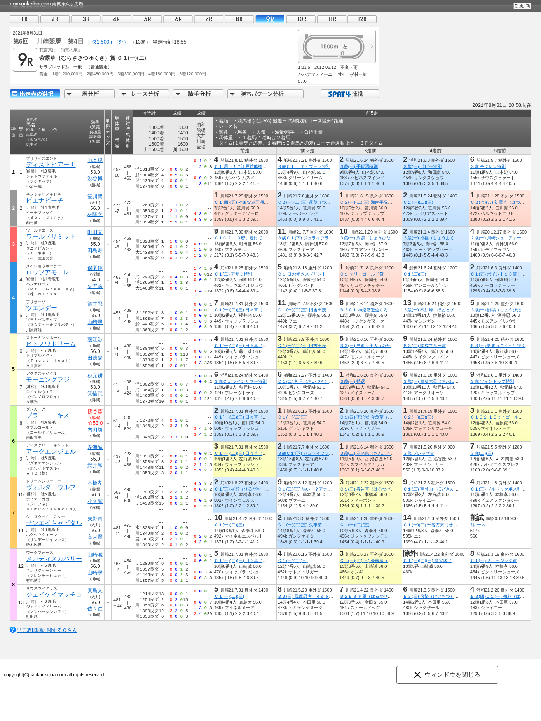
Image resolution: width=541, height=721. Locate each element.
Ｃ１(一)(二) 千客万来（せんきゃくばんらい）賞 (449, 524)
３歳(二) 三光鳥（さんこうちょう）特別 (377, 453)
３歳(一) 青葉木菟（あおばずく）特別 (439, 381)
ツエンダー (41, 308)
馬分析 (89, 93)
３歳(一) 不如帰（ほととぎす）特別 (437, 309)
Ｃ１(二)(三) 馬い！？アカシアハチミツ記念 (319, 489)
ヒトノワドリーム (51, 343)
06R (178, 19)
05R (147, 19)
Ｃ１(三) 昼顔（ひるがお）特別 (244, 489)
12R (362, 19)
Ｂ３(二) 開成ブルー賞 (424, 345)
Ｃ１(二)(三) (414, 274)
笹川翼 (95, 196)
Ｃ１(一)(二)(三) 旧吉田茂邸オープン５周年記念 (322, 309)
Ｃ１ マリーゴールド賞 (361, 274)
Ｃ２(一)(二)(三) (418, 202)
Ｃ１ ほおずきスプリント (301, 274)
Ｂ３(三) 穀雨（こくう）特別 (498, 345)
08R (239, 19)
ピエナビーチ (44, 200)
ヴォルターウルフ (51, 487)
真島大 (95, 591)
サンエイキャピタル (54, 523)
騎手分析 (198, 93)
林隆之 (95, 214)
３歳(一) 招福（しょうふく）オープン (439, 238)
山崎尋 (95, 322)
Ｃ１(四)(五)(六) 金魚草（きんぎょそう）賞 (380, 417)
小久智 (95, 501)
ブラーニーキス (48, 415)
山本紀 (95, 160)
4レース (477, 524)
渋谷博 (95, 179)
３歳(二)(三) (481, 453)
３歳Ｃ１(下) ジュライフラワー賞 (309, 238)
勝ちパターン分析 (265, 93)
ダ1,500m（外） (111, 42)
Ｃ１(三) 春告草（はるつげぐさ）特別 (375, 489)
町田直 (95, 232)
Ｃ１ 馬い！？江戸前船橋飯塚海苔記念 (251, 166)
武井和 (95, 465)
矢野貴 (95, 519)
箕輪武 (95, 393)
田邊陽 (95, 358)
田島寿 (95, 250)
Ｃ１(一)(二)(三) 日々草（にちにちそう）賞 (255, 309)
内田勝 (95, 430)
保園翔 (95, 268)
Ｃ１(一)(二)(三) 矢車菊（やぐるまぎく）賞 (318, 524)
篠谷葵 (95, 411)
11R (331, 19)
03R (86, 19)
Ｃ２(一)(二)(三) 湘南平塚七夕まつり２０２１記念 (387, 202)
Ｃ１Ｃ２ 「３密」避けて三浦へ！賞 (249, 238)
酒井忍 (95, 304)
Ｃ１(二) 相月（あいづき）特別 (307, 381)
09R (270, 19)
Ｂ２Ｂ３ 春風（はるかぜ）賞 (367, 596)
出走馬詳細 (35, 93)
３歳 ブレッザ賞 (418, 453)
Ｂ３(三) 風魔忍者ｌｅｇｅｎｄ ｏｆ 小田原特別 (326, 596)
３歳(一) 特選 (352, 381)
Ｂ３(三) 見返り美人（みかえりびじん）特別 (382, 345)
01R (24, 19)
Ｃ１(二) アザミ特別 (233, 274)
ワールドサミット (51, 236)
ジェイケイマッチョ (54, 594)
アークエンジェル (51, 451)
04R (116, 19)
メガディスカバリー (54, 558)
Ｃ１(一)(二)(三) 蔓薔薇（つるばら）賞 (376, 560)
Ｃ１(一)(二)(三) (292, 417)
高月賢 (95, 537)
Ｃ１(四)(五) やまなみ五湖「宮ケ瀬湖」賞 (254, 202)
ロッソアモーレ (48, 272)
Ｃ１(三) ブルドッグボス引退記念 (502, 489)
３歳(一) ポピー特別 (422, 166)
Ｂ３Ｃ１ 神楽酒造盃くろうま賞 (369, 309)
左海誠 (95, 447)
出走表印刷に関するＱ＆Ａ (47, 630)
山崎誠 (95, 555)
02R (55, 19)
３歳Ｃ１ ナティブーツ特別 (303, 166)
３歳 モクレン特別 (488, 166)
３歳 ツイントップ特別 (492, 381)
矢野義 (95, 286)
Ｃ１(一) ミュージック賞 (493, 560)
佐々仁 (95, 608)
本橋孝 (95, 483)
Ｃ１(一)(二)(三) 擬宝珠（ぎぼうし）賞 (440, 560)
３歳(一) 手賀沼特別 (358, 166)
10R (301, 19)
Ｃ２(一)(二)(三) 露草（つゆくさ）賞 (312, 202)
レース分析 (144, 93)
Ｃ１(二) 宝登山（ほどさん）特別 (435, 489)
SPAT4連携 (349, 93)
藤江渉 (95, 339)
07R (208, 19)
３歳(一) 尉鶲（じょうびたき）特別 (373, 238)
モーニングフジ (48, 379)
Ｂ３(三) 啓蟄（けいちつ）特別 (433, 596)
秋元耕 (95, 376)
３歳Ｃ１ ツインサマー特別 (240, 381)
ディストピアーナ (51, 164)
